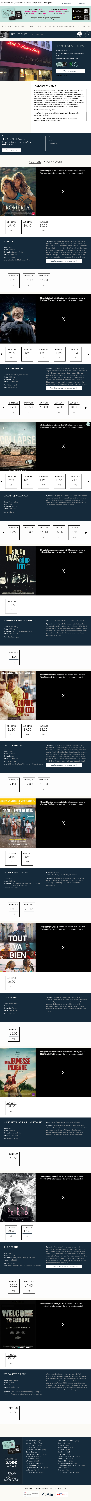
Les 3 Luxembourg (32, 1463)
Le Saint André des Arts (34, 1468)
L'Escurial (61, 1450)
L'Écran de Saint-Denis (66, 1472)
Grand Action (30, 1447)
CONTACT (29, 1489)
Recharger (53, 26)
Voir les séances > (70, 71)
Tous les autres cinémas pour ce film (64, 261)
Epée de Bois (30, 1456)
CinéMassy (61, 1470)
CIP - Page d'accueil (46, 14)
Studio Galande (31, 1452)
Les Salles (38, 26)
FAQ (88, 26)
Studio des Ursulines (33, 1450)
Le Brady (61, 1445)
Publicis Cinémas (32, 1472)
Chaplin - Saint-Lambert (66, 1456)
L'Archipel (61, 1443)
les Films (30, 26)
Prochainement (52, 161)
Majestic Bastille (63, 1447)
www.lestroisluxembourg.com (67, 58)
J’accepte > (82, 3)
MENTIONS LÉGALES (44, 1489)
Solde (45, 26)
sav (84, 26)
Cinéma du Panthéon (33, 1454)
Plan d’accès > (61, 75)
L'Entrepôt (61, 1454)
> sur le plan (79, 36)
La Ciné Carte (6, 26)
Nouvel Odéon (31, 1465)
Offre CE (78, 26)
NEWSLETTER (60, 1489)
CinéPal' (60, 1468)
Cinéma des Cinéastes (65, 1463)
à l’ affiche (35, 161)
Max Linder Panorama (65, 1441)
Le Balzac (29, 1470)
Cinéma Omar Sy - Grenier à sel (69, 1465)
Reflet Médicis (31, 1445)
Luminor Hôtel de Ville (34, 1443)
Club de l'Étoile (63, 1461)
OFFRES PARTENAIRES (66, 26)
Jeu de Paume (31, 1441)
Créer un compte (19, 26)
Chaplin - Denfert (64, 1452)
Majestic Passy (63, 1459)
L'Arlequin (29, 1461)
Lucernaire (30, 1459)
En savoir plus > (67, 3)
